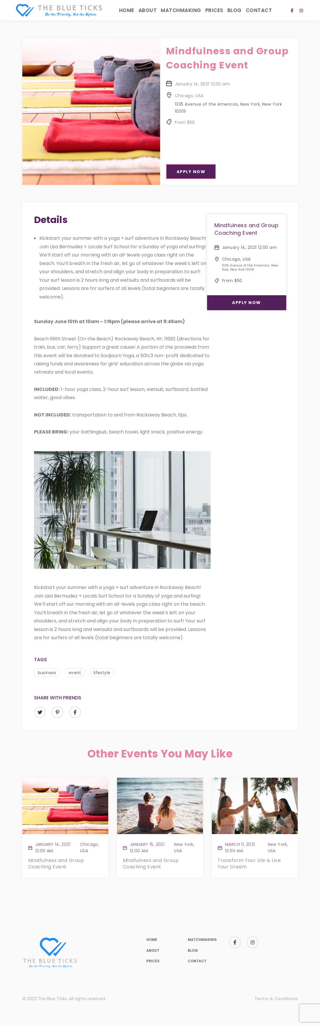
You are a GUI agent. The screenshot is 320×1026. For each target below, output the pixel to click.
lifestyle (102, 673)
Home (126, 10)
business (47, 673)
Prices (214, 10)
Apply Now (191, 172)
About (147, 10)
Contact (259, 10)
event (75, 673)
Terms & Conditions (276, 999)
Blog (234, 10)
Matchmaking (181, 10)
